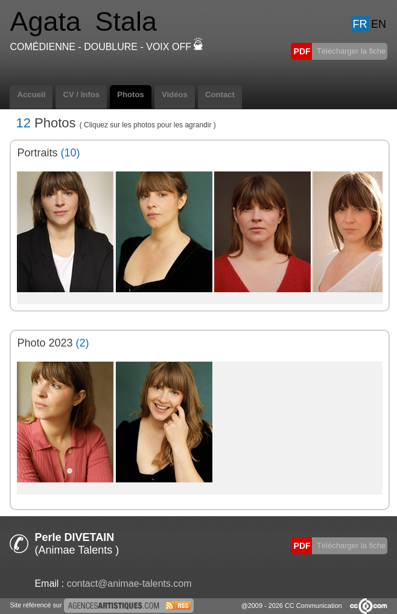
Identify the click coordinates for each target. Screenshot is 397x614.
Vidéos (175, 94)
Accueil (31, 94)
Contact (220, 94)
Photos (130, 94)
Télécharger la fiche (350, 51)
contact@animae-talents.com (129, 583)
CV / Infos (81, 94)
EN (378, 24)
